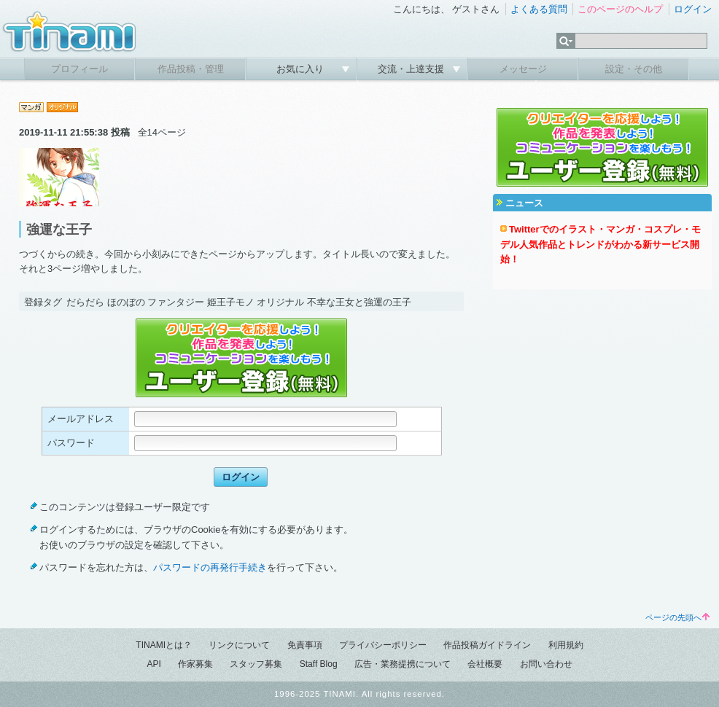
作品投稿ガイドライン (487, 645)
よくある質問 (538, 9)
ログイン (693, 9)
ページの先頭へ (677, 617)
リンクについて (239, 645)
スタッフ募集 (256, 664)
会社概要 (484, 664)
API (153, 664)
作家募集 (195, 664)
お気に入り (301, 68)
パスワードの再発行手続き (210, 567)
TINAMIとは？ (164, 645)
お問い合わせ (546, 664)
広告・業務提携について (402, 664)
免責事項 (304, 645)
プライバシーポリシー (383, 645)
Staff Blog (319, 664)
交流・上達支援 (412, 68)
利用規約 (565, 645)
